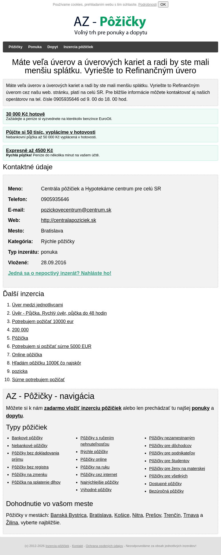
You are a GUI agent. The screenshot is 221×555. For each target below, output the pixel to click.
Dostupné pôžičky (165, 483)
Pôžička (20, 338)
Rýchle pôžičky (94, 451)
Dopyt (52, 47)
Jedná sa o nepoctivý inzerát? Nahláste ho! (59, 273)
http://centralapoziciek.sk (68, 220)
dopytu (14, 416)
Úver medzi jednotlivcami (37, 304)
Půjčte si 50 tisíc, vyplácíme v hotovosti (50, 132)
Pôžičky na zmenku (29, 474)
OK (163, 4)
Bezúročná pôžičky (166, 491)
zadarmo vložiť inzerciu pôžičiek (82, 408)
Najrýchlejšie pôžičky (99, 482)
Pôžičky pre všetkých (168, 476)
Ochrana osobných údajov (104, 546)
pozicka (19, 371)
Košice (121, 515)
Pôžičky (15, 47)
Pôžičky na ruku (95, 467)
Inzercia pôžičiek (78, 47)
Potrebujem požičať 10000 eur (43, 321)
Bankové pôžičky (27, 438)
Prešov (153, 515)
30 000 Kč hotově (25, 114)
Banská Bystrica (68, 515)
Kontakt (77, 546)
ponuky (201, 408)
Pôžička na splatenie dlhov (36, 482)
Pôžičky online (93, 459)
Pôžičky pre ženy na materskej (177, 468)
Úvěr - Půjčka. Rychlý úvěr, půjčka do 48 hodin (59, 313)
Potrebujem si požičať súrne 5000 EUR (51, 346)
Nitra (137, 515)
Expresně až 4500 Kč (29, 150)
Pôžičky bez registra (30, 467)
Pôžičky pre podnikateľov (172, 453)
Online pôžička (27, 354)
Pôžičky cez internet (98, 474)
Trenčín (172, 515)
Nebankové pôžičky (30, 445)
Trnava (191, 515)
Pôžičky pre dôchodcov (170, 445)
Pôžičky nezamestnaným (172, 438)
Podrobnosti (147, 5)
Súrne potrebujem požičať (38, 379)
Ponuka (35, 47)
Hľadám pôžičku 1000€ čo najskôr (46, 363)
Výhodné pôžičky (96, 489)
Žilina (12, 523)
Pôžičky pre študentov (169, 460)
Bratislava (100, 515)
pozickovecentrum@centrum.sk (76, 210)
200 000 (20, 329)
